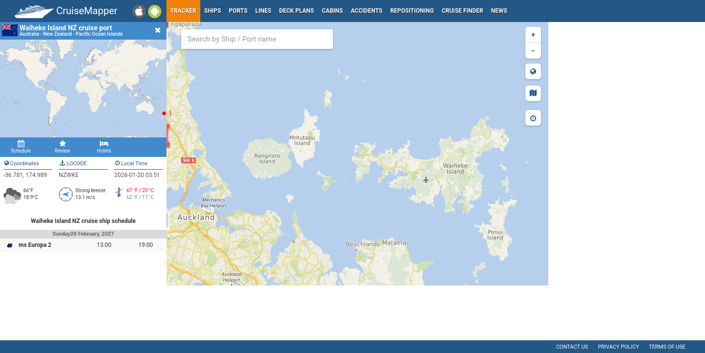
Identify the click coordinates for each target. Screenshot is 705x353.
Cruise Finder (462, 10)
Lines (264, 10)
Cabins (332, 10)
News (499, 10)
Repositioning (412, 10)
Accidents (366, 10)
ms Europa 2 (35, 245)
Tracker (183, 10)
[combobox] (257, 39)
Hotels (104, 147)
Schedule (21, 147)
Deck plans (296, 10)
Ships (212, 10)
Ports (238, 10)
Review (62, 147)
